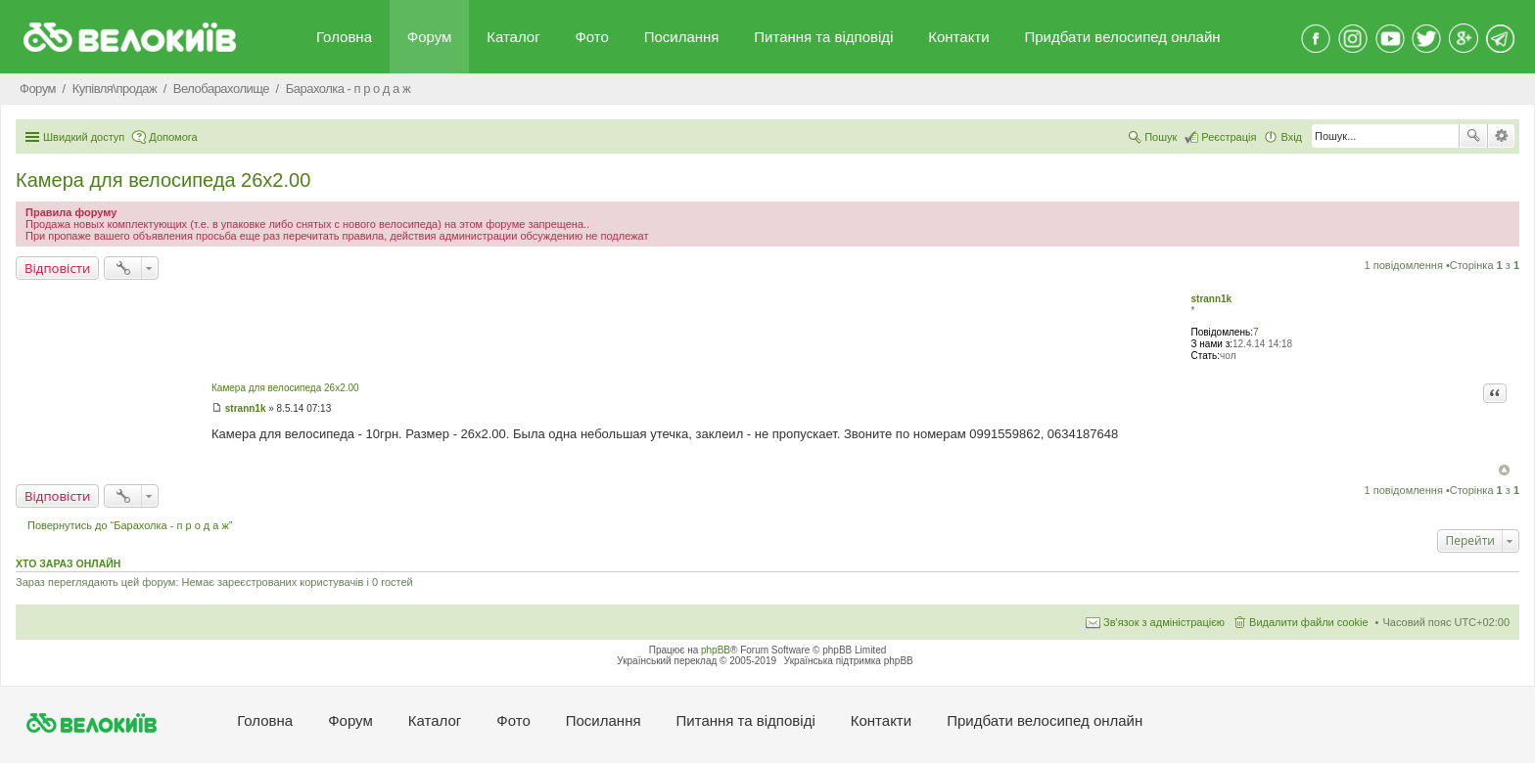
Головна (344, 36)
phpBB (715, 650)
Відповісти (57, 268)
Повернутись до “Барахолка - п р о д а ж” (130, 525)
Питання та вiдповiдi (823, 36)
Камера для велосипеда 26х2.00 (163, 180)
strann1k (1211, 298)
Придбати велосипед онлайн (1122, 36)
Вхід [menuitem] (1291, 137)
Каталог (513, 36)
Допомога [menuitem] (173, 137)
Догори (1504, 470)
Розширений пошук (1501, 136)
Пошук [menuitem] (1160, 137)
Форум (429, 36)
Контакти (958, 36)
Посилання (682, 36)
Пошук (1473, 136)
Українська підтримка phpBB (848, 660)
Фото (591, 36)
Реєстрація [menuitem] (1228, 137)
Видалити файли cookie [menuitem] (1309, 622)
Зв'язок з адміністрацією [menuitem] (1164, 622)
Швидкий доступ (83, 137)
